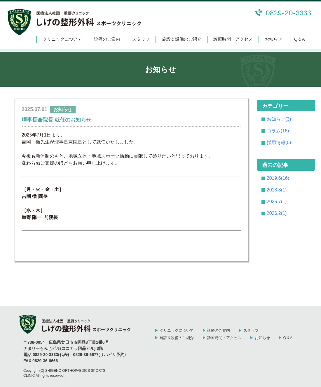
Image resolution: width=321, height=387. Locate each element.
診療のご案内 (107, 39)
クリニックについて (62, 39)
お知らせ (273, 39)
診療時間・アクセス (233, 39)
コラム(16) (278, 130)
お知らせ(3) (279, 119)
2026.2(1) (277, 213)
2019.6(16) (278, 178)
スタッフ (141, 39)
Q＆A (299, 39)
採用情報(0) (279, 142)
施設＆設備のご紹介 (181, 39)
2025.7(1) (277, 201)
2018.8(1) (277, 189)
